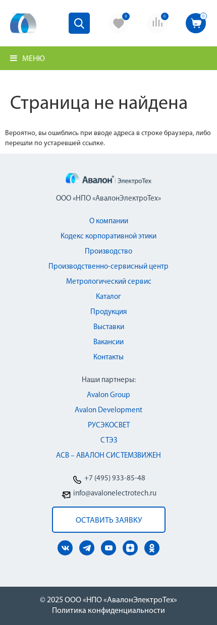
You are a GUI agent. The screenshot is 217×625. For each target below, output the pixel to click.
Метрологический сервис (108, 282)
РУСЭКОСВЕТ (109, 425)
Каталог (108, 297)
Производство (108, 252)
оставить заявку (109, 521)
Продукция (108, 312)
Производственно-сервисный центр (108, 267)
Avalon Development (108, 410)
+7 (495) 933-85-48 (114, 478)
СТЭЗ (108, 441)
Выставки (108, 327)
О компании (108, 221)
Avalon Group (108, 395)
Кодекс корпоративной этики (108, 236)
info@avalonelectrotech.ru (114, 493)
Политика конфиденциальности (108, 611)
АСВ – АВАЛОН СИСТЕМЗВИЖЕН (108, 456)
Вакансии (108, 342)
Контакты (108, 357)
